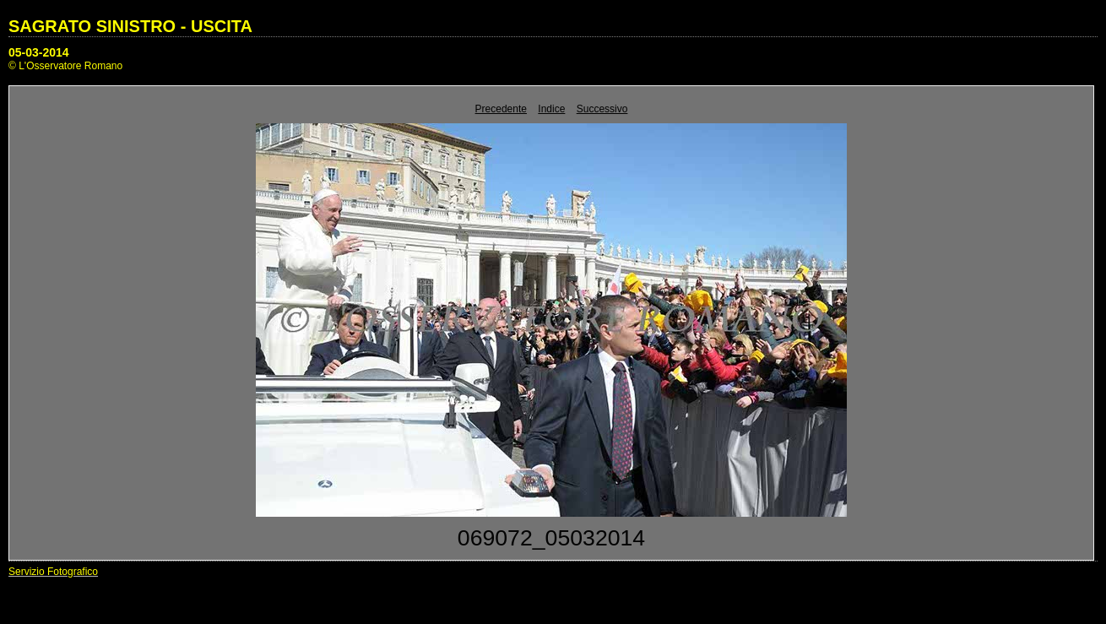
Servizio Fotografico (53, 572)
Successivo (602, 109)
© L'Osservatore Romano (65, 66)
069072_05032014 (551, 538)
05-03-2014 (38, 52)
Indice (551, 109)
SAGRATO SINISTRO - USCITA (130, 26)
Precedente (501, 109)
